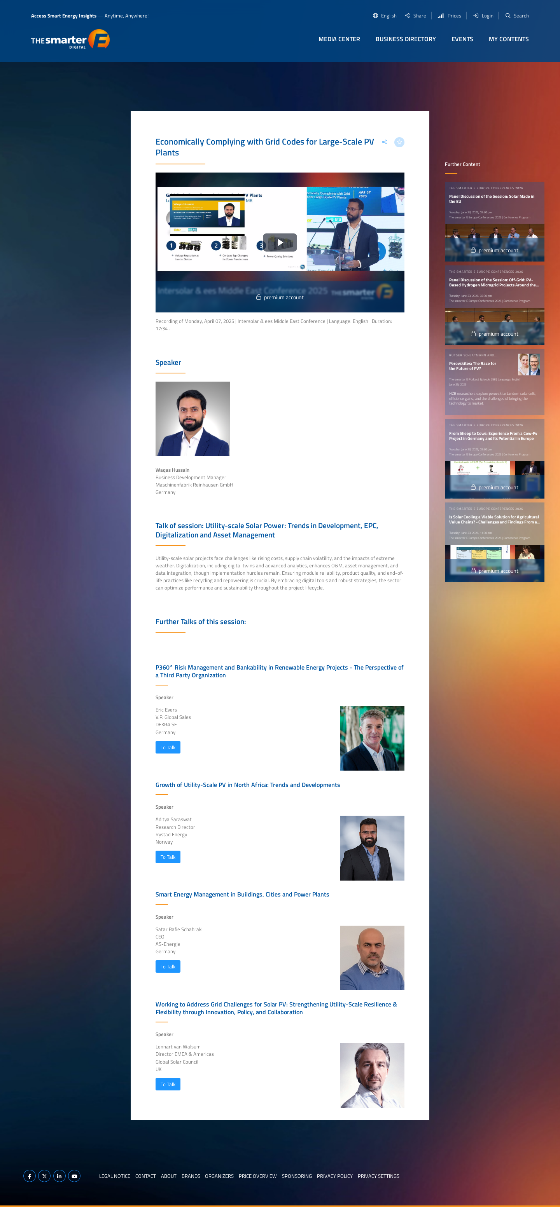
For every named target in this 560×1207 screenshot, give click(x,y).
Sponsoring (297, 1176)
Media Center (339, 39)
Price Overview (258, 1176)
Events (462, 39)
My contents (509, 39)
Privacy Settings (378, 1176)
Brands (191, 1176)
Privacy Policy (335, 1176)
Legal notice (114, 1176)
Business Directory (406, 39)
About (169, 1176)
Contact (145, 1176)
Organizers (219, 1176)
